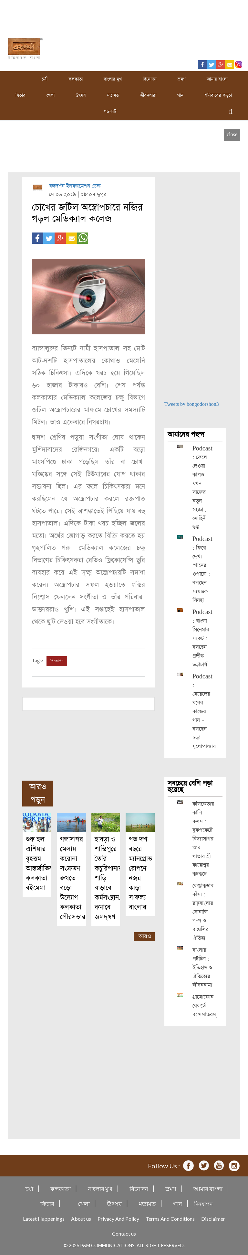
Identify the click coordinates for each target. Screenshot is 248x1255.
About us (81, 1219)
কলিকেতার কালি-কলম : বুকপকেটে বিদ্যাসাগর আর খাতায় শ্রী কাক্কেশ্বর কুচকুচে (203, 839)
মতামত (113, 95)
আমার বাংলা (217, 79)
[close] (232, 135)
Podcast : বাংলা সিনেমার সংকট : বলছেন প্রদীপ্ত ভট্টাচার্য (202, 638)
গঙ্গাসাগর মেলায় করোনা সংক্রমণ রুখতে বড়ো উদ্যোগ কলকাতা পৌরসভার (72, 878)
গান (180, 95)
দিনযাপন (56, 661)
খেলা (50, 95)
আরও (145, 936)
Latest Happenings (44, 1219)
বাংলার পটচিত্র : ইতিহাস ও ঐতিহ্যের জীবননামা (202, 968)
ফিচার (21, 95)
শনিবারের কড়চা (218, 95)
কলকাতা (75, 79)
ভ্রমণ (182, 79)
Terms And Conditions (170, 1219)
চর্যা (44, 79)
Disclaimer (213, 1219)
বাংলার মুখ (113, 79)
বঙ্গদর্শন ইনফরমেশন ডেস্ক (74, 186)
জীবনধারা (148, 95)
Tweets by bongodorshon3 (191, 404)
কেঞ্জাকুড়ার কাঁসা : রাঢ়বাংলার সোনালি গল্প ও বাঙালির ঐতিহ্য (202, 912)
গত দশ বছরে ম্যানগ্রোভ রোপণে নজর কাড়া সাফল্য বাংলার (140, 873)
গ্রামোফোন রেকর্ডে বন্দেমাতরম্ (204, 1005)
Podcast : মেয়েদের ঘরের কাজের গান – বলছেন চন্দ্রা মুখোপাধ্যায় (204, 711)
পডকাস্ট (110, 111)
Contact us (124, 1233)
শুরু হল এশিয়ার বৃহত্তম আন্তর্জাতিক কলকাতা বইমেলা (40, 864)
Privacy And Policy (118, 1219)
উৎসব (81, 95)
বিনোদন (150, 79)
